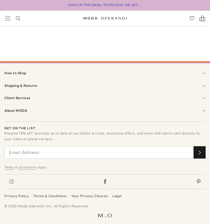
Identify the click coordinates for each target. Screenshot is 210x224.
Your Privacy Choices (89, 196)
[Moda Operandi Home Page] (105, 18)
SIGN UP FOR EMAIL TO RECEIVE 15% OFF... (105, 5)
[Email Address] (99, 152)
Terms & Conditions (50, 196)
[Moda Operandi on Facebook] (105, 181)
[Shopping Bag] (202, 18)
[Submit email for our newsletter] (200, 152)
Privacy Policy (16, 196)
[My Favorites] (192, 18)
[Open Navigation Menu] (7, 18)
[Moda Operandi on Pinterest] (198, 181)
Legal (117, 196)
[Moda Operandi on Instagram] (11, 181)
